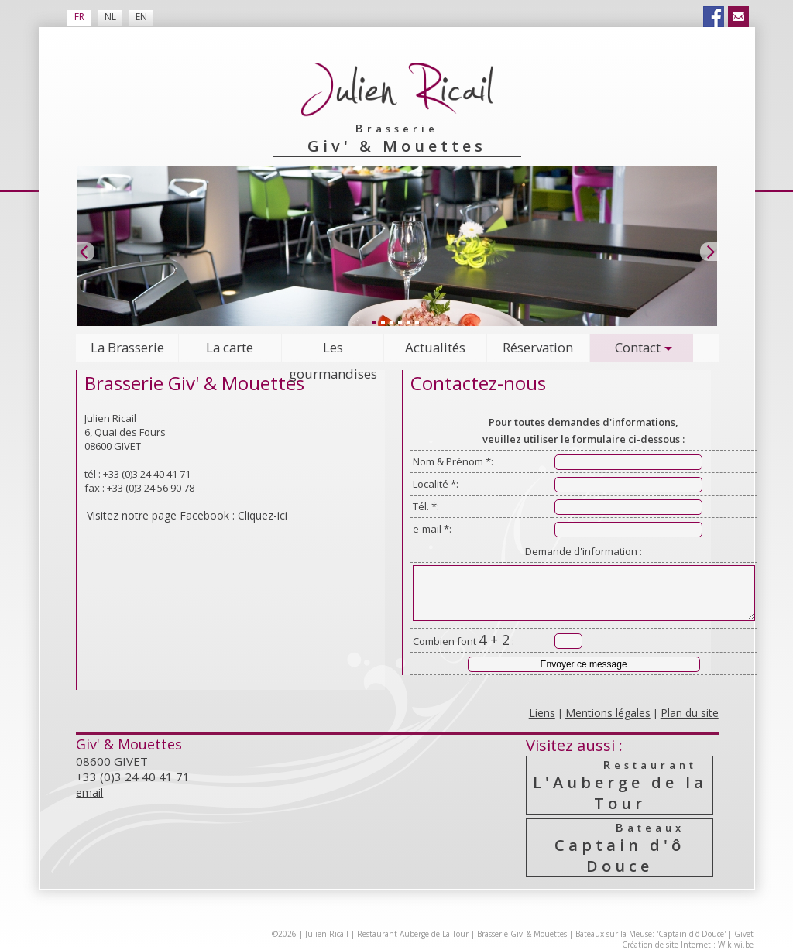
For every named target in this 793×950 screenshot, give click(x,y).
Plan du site (690, 712)
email (89, 792)
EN (141, 16)
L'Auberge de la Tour (620, 785)
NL (110, 16)
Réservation (538, 347)
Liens (542, 712)
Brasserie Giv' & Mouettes (522, 933)
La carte (229, 347)
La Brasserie (127, 347)
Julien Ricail (326, 933)
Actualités (435, 347)
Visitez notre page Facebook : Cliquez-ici (187, 515)
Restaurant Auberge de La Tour (413, 933)
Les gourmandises (333, 350)
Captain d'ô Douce (620, 847)
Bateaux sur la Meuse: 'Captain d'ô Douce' (650, 933)
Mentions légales (608, 712)
